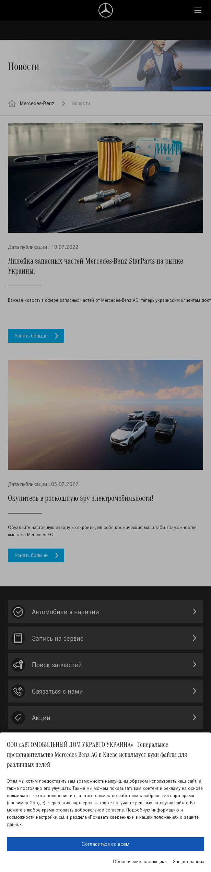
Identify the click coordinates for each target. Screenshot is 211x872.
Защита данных (188, 861)
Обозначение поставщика (140, 861)
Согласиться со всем (105, 844)
